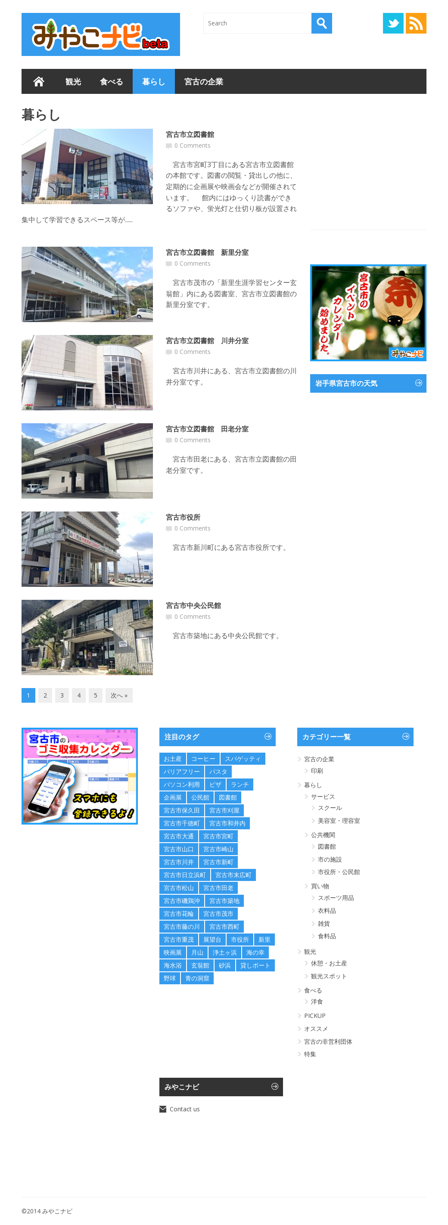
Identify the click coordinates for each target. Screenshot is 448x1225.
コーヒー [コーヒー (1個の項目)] (203, 758)
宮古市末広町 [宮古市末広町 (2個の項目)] (233, 875)
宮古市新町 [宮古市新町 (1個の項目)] (218, 862)
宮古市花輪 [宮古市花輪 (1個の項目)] (179, 913)
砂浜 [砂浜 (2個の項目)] (225, 965)
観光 (73, 81)
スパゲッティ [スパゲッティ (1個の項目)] (243, 758)
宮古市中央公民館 (193, 605)
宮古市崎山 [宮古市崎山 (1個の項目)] (218, 849)
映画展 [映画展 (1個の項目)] (173, 952)
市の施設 (330, 859)
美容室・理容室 (339, 820)
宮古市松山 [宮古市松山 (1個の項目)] (179, 888)
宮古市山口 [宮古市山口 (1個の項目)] (179, 849)
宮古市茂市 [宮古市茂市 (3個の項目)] (218, 913)
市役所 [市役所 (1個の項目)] (240, 939)
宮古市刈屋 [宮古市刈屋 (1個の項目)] (224, 810)
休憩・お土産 (329, 963)
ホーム (39, 81)
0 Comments (192, 145)
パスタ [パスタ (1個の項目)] (218, 771)
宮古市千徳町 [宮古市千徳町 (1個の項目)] (182, 823)
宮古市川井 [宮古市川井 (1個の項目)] (179, 862)
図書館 (327, 846)
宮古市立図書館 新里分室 (207, 252)
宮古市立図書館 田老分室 (207, 429)
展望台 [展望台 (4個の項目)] (212, 939)
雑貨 (324, 923)
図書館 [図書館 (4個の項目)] (228, 797)
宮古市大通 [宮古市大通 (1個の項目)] (179, 836)
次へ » (119, 695)
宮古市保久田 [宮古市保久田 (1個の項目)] (182, 810)
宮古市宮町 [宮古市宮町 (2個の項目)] (218, 836)
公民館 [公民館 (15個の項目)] (200, 797)
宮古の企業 (203, 81)
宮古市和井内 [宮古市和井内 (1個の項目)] (227, 823)
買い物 (320, 886)
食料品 (327, 936)
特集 (310, 1054)
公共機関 (323, 835)
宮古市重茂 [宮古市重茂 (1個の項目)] (179, 939)
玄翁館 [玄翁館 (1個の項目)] (200, 965)
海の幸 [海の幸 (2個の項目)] (255, 952)
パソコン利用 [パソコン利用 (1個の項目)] (182, 784)
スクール (330, 807)
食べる (111, 81)
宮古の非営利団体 (328, 1041)
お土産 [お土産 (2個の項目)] (173, 758)
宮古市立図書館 (190, 134)
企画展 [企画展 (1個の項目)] (173, 797)
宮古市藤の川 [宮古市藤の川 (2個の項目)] (182, 926)
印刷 (317, 770)
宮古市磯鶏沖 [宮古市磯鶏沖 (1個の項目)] (182, 900)
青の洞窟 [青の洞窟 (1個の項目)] (197, 978)
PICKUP (315, 1015)
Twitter (393, 23)
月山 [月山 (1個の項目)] (197, 952)
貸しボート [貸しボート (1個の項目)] (255, 965)
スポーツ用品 (336, 897)
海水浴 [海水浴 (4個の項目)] (173, 965)
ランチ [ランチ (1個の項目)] (240, 784)
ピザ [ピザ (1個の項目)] (215, 784)
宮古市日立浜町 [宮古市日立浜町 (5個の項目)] (185, 875)
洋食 (317, 1001)
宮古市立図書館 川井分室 (207, 340)
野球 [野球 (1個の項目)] (170, 978)
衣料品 (327, 910)
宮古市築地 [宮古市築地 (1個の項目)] (224, 900)
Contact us (185, 1109)
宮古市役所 (183, 517)
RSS (416, 23)
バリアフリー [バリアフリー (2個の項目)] (182, 771)
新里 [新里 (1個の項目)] (264, 939)
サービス (323, 796)
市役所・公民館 (339, 872)
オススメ (316, 1028)
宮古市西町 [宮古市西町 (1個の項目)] (224, 926)
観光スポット (329, 976)
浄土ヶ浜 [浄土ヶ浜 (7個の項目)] (225, 952)
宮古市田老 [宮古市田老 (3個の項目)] (218, 888)
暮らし (153, 81)
